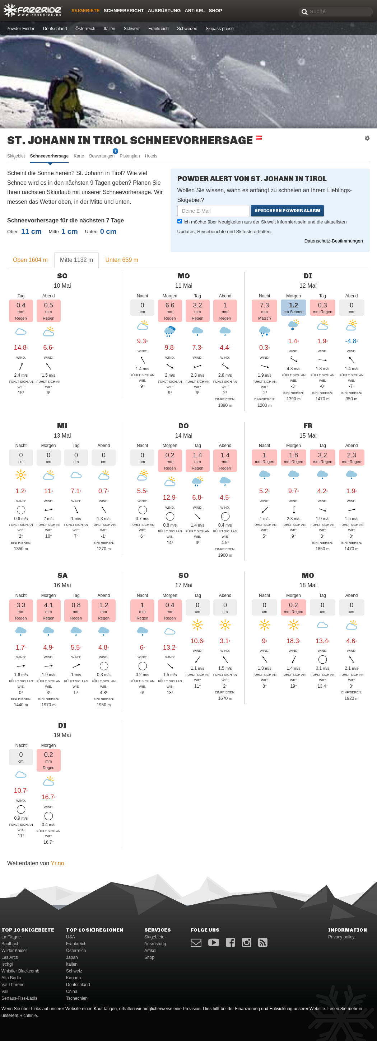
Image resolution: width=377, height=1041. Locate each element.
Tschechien (77, 998)
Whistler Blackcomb (20, 971)
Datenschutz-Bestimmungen (333, 241)
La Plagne (11, 936)
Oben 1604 (30, 260)
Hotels (151, 156)
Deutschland (55, 28)
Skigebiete (85, 10)
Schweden (187, 28)
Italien (109, 28)
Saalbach (10, 943)
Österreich (85, 28)
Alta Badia (11, 977)
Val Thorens (12, 984)
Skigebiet (16, 156)
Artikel (195, 10)
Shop (215, 10)
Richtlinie (28, 1015)
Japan (72, 957)
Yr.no (57, 863)
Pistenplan (130, 156)
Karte (79, 156)
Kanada (73, 977)
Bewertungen (102, 155)
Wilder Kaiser (14, 950)
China (71, 991)
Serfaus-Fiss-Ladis (19, 998)
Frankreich (158, 28)
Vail (4, 991)
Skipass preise (220, 28)
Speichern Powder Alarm (287, 210)
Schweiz (132, 28)
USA (70, 936)
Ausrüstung (164, 10)
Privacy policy (341, 936)
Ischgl (7, 964)
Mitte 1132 (76, 260)
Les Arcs (9, 957)
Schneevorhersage (49, 156)
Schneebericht (124, 10)
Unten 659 (121, 260)
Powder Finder (20, 28)
